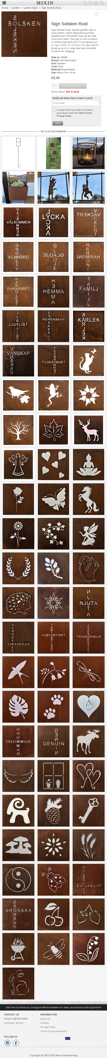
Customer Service (13, 1022)
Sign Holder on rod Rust (67, 45)
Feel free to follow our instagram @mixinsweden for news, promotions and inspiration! (53, 1007)
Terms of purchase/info (53, 1031)
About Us (45, 1018)
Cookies (44, 1022)
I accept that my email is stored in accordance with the (72, 113)
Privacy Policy (47, 1027)
